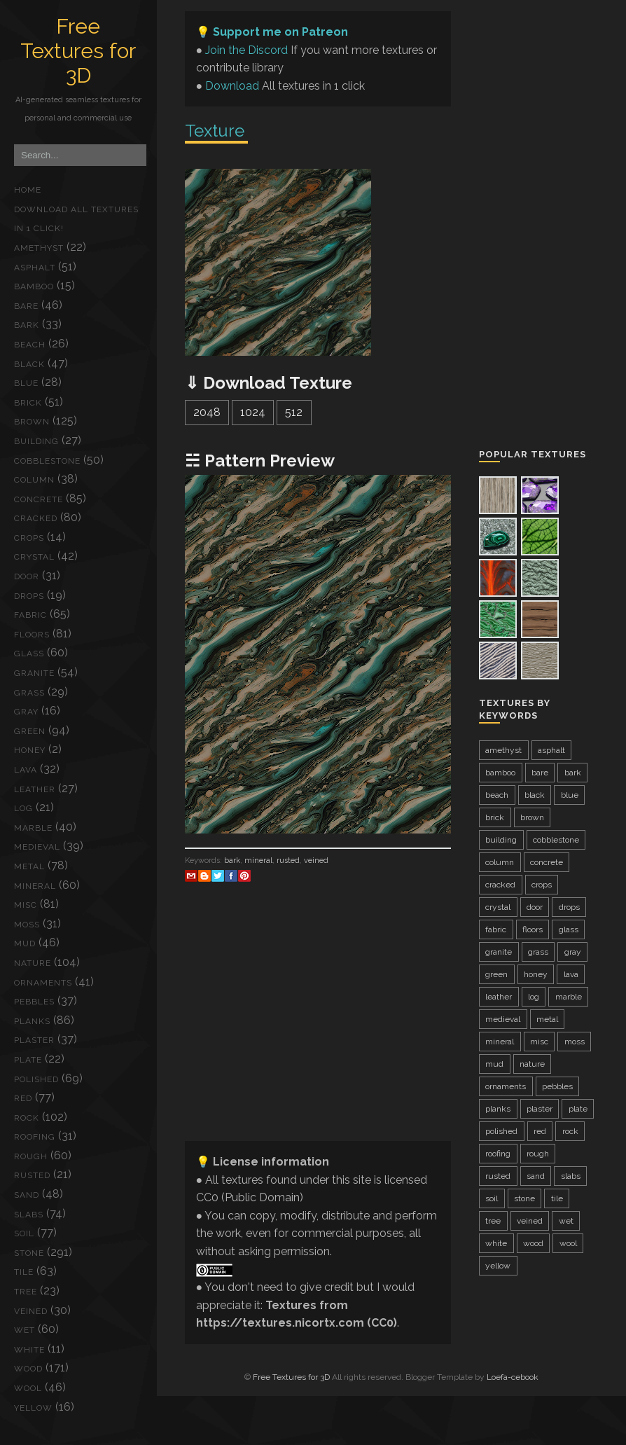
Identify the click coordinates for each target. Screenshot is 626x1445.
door (26, 576)
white (29, 1350)
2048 (207, 412)
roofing (34, 1137)
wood (28, 1369)
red (23, 1098)
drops (29, 596)
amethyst (39, 248)
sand (26, 1195)
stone (29, 1253)
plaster (34, 1040)
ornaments (43, 983)
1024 (252, 412)
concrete (38, 499)
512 (293, 412)
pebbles (34, 1002)
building (36, 441)
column (34, 480)
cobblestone (47, 461)
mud (25, 943)
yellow (33, 1408)
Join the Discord (246, 50)
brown (32, 422)
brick (28, 403)
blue (26, 383)
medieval (37, 847)
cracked (35, 518)
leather (34, 789)
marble (33, 828)
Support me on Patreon (280, 32)
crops (29, 538)
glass (29, 653)
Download (232, 85)
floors (32, 634)
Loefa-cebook (512, 1377)
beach (30, 345)
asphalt (34, 267)
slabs (28, 1214)
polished (36, 1079)
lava (25, 770)
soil (24, 1233)
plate (28, 1060)
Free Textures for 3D (78, 51)
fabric (30, 615)
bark (26, 325)
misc (25, 905)
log (23, 808)
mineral (35, 886)
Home (27, 190)
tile (24, 1272)
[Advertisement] (318, 1032)
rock (26, 1118)
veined (31, 1311)
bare (26, 306)
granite (34, 673)
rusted (32, 1175)
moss (27, 924)
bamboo (34, 286)
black (29, 364)
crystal (34, 557)
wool (28, 1388)
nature (32, 963)
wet (24, 1330)
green (30, 731)
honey (30, 750)
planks (32, 1021)
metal (29, 866)
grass (29, 693)
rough (31, 1156)
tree (25, 1292)
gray (26, 712)
